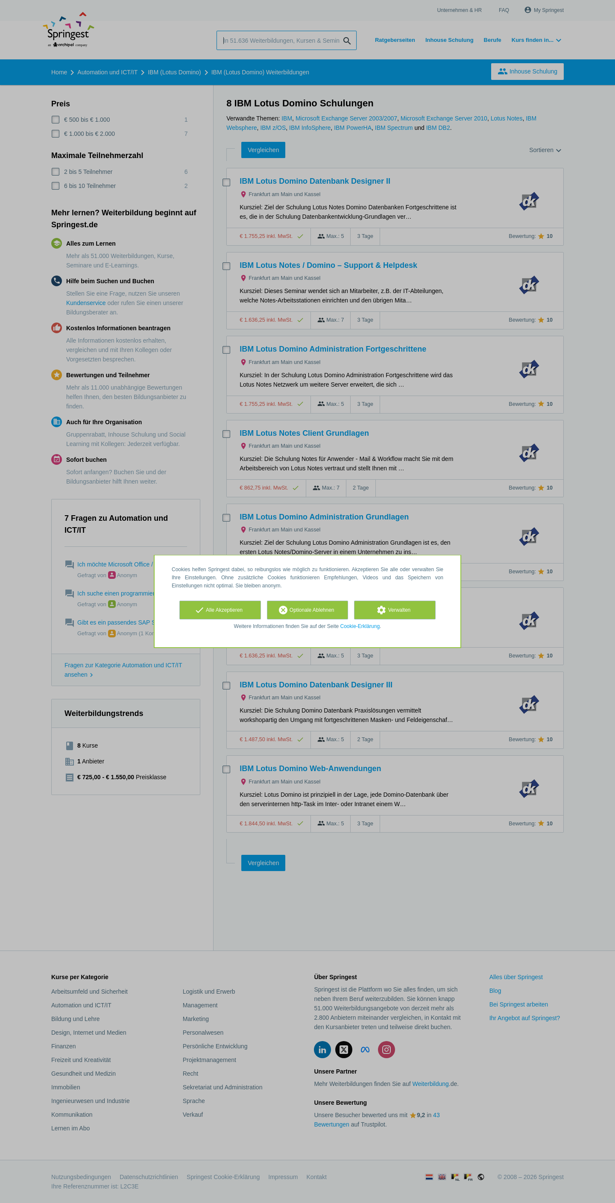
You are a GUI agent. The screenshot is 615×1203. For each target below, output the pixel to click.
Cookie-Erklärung (360, 626)
